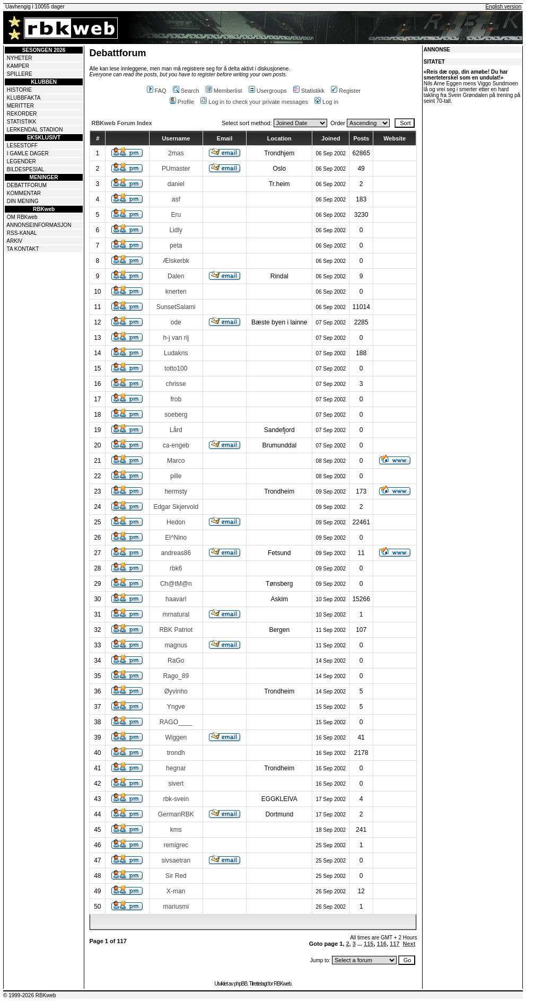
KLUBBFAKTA (24, 98)
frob (175, 399)
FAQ (157, 90)
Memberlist (224, 90)
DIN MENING (23, 201)
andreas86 (176, 553)
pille (175, 476)
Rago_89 (176, 676)
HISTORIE (19, 90)
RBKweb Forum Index (121, 123)
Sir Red (176, 876)
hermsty (175, 491)
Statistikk (309, 90)
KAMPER (18, 66)
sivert (175, 783)
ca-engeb (176, 445)
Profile (182, 102)
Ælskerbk (176, 261)
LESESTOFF (22, 145)
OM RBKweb (22, 217)
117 (394, 944)
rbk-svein (176, 799)
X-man (176, 891)
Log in (326, 102)
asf (176, 199)
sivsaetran (175, 860)
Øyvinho (176, 691)
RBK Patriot (175, 630)
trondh (176, 753)
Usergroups (268, 90)
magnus (175, 645)
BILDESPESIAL (26, 169)
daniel (176, 184)
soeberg (175, 414)
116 (382, 944)
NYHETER (19, 58)
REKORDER (22, 114)
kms (176, 829)
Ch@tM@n (176, 583)
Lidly (175, 230)
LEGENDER (21, 161)
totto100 (175, 368)
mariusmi (176, 906)
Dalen (176, 276)
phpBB (240, 984)
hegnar (176, 768)
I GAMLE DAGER (28, 153)
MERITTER (20, 106)
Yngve (176, 706)
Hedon (176, 522)
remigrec (175, 845)
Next (409, 944)
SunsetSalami (176, 307)
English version (503, 7)
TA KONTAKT (23, 249)
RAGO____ (176, 722)
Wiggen (176, 737)
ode (176, 322)
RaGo (176, 660)
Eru (176, 214)
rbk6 (176, 568)
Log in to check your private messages (254, 102)
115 (368, 944)
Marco (176, 460)
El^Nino (176, 537)
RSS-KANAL (22, 233)
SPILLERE (19, 74)
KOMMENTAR (24, 193)
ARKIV (14, 241)
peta (176, 245)
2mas (175, 153)
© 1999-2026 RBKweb (29, 995)
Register (346, 90)
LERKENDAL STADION (35, 130)
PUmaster (176, 168)
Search (186, 90)
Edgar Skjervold (175, 507)
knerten (176, 291)
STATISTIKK (22, 122)
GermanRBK (176, 814)
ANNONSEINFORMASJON (38, 225)
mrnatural (175, 614)
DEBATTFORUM (27, 185)
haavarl (175, 599)
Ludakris (176, 353)
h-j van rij (176, 337)
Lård (176, 430)
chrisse (176, 384)
